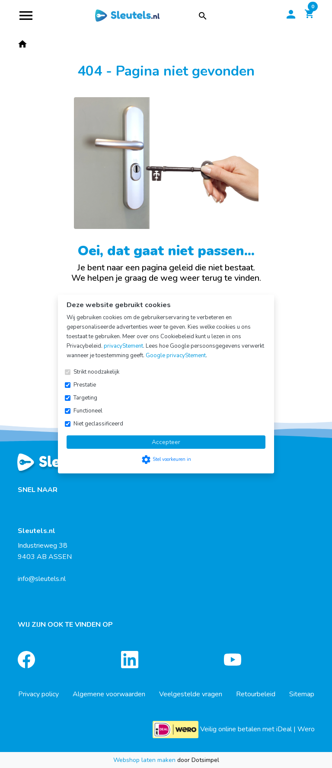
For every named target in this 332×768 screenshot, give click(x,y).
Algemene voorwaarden (109, 694)
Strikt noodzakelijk (96, 372)
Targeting (85, 398)
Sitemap (301, 694)
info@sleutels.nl (42, 579)
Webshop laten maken (145, 760)
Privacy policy (38, 694)
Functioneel (87, 411)
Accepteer (166, 442)
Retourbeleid (255, 694)
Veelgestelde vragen (190, 694)
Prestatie (84, 385)
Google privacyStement (176, 355)
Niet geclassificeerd (98, 424)
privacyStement (123, 346)
